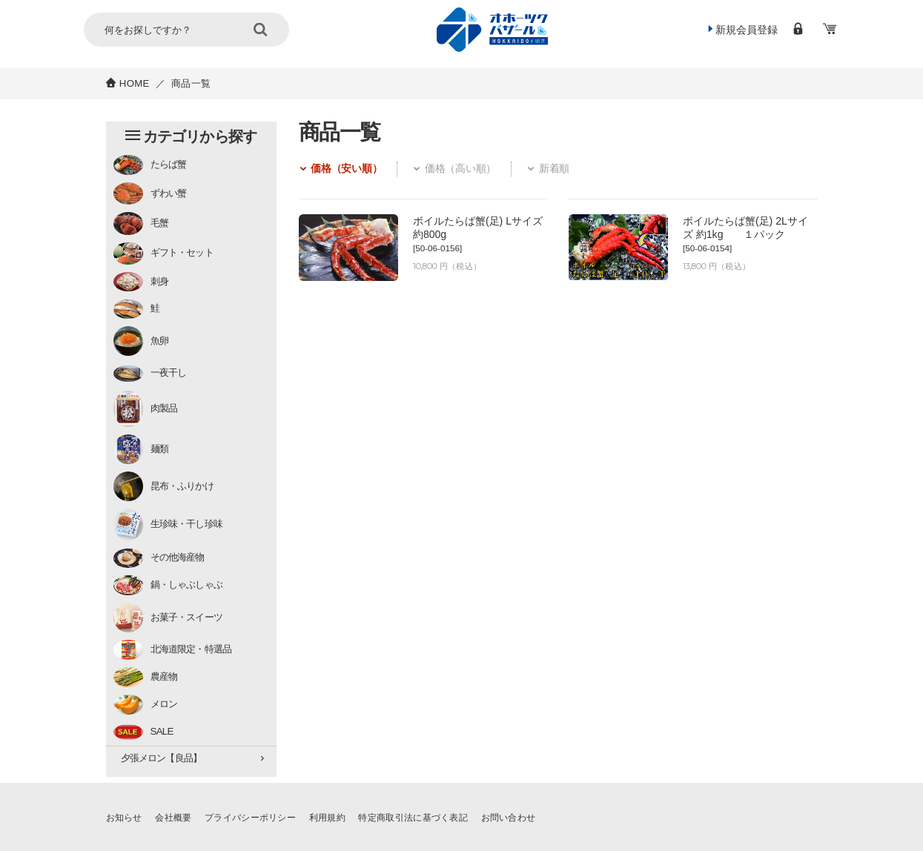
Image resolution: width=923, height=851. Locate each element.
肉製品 (145, 409)
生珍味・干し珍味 (168, 524)
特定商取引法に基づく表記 (434, 817)
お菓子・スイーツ (168, 617)
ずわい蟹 (150, 193)
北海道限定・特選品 (172, 650)
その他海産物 (159, 559)
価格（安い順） (347, 169)
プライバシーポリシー (260, 817)
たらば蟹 (150, 165)
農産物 (145, 677)
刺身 (140, 282)
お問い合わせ (536, 817)
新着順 (576, 169)
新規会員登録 (736, 30)
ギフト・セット (163, 253)
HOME (134, 83)
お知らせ (125, 817)
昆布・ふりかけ (163, 486)
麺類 (140, 449)
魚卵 (140, 341)
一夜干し (150, 374)
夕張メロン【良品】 (161, 758)
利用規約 (342, 817)
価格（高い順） (474, 169)
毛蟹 (140, 223)
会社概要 (177, 817)
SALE (143, 732)
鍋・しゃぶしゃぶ (168, 585)
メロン (145, 705)
